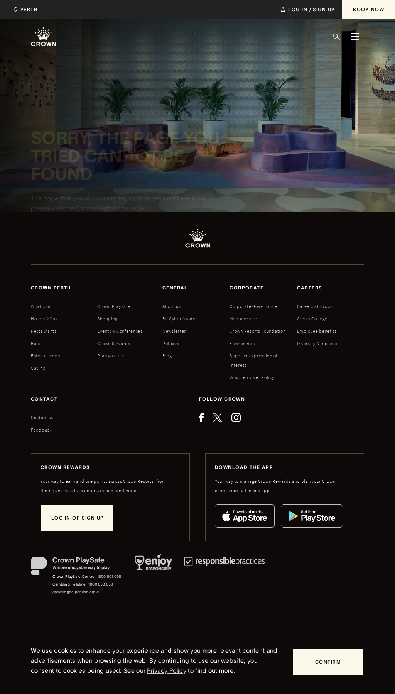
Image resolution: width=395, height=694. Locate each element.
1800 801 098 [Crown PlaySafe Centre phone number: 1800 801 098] (109, 576)
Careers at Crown (315, 306)
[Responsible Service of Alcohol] (153, 576)
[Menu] (355, 36)
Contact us (42, 417)
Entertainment (46, 356)
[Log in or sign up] (77, 518)
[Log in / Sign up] (307, 9)
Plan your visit (112, 356)
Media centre (243, 319)
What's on (41, 306)
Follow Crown (222, 398)
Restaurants (44, 331)
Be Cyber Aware (179, 319)
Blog (167, 356)
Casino (38, 368)
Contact (44, 398)
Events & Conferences (119, 331)
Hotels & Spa (44, 319)
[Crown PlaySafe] (76, 568)
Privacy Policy (166, 670)
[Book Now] (368, 9)
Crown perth (51, 287)
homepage (128, 210)
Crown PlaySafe (113, 306)
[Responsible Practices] (224, 576)
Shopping (107, 319)
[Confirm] (328, 662)
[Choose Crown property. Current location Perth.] (24, 9)
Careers (309, 287)
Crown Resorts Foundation (257, 331)
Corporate (246, 287)
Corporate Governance (253, 306)
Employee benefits (317, 331)
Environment (243, 343)
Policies (170, 343)
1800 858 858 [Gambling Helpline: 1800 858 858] (101, 584)
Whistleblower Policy (252, 377)
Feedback (41, 430)
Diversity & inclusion (318, 343)
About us (171, 306)
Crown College (312, 319)
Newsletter (174, 331)
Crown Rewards (113, 343)
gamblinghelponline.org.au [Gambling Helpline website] (76, 592)
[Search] (336, 36)
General (175, 287)
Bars (36, 343)
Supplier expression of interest (253, 360)
